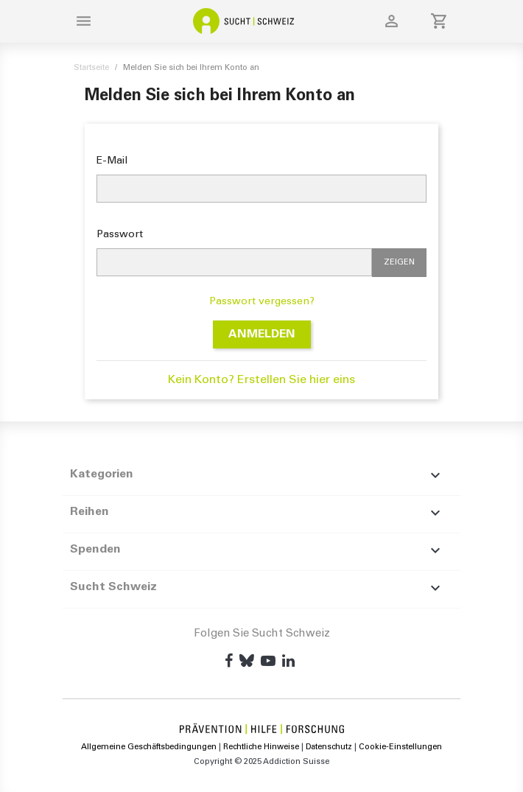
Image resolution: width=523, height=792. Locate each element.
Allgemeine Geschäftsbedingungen (150, 747)
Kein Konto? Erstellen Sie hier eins (261, 380)
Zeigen (399, 263)
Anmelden (261, 334)
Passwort (119, 235)
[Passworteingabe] (234, 262)
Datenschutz (329, 747)
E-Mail (111, 161)
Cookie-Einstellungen (400, 747)
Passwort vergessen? (262, 302)
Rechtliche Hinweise (262, 747)
